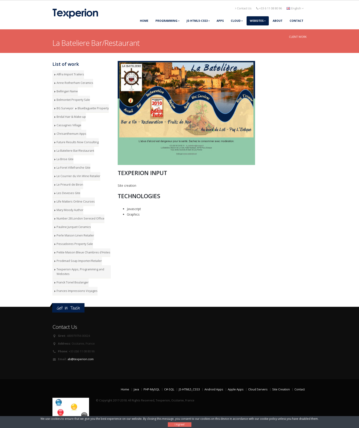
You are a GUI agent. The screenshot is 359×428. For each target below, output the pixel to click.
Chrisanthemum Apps (71, 134)
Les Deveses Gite (68, 193)
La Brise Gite (65, 159)
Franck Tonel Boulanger (73, 282)
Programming (166, 21)
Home (144, 21)
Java (136, 389)
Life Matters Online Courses (76, 201)
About (278, 21)
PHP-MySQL (152, 389)
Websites (257, 21)
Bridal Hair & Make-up (71, 117)
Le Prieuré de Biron (70, 185)
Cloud (236, 21)
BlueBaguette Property (93, 108)
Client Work (298, 36)
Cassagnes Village (69, 125)
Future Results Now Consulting (78, 142)
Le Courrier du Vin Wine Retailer (78, 176)
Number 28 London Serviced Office (80, 218)
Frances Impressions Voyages (77, 291)
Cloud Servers (258, 389)
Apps (220, 21)
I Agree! (180, 424)
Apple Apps (236, 389)
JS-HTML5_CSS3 (189, 389)
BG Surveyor (65, 108)
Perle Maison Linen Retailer (75, 235)
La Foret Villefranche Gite (73, 168)
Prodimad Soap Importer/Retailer (79, 261)
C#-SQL (169, 389)
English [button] (295, 8)
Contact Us (243, 8)
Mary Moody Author (70, 210)
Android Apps (213, 389)
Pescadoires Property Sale (75, 244)
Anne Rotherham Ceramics (75, 83)
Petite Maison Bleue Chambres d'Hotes (83, 252)
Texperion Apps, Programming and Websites (80, 271)
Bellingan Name (67, 91)
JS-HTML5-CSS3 (197, 21)
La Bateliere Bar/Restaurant (75, 151)
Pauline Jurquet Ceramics (74, 227)
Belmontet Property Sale (73, 100)
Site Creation (281, 389)
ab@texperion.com (81, 359)
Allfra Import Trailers (70, 74)
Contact (296, 21)
